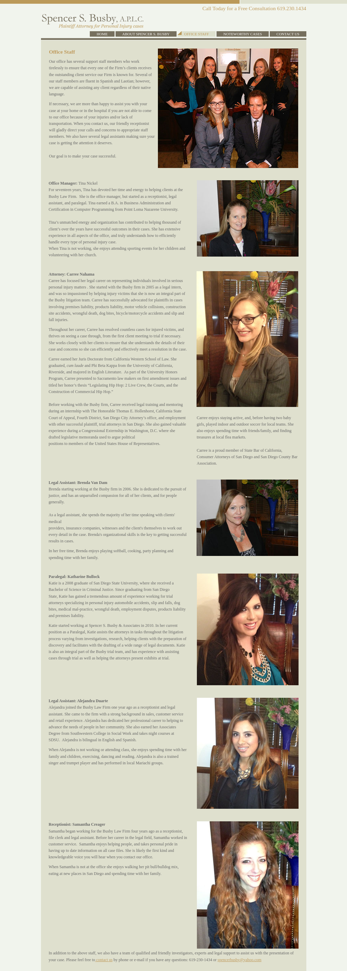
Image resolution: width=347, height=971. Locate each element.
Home (102, 34)
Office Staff (196, 34)
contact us (104, 959)
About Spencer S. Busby (146, 34)
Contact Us (288, 34)
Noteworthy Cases (242, 34)
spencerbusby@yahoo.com (239, 959)
